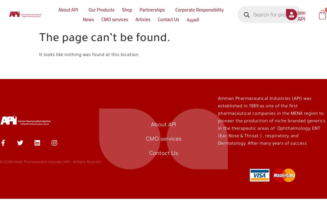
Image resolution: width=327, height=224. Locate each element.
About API (68, 9)
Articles (143, 19)
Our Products (101, 9)
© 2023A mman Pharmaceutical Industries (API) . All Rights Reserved (50, 162)
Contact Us (168, 19)
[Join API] (291, 14)
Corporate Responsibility (199, 9)
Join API (301, 16)
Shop (127, 9)
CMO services (114, 19)
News (88, 19)
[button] (70, 10)
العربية (193, 19)
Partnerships (152, 9)
